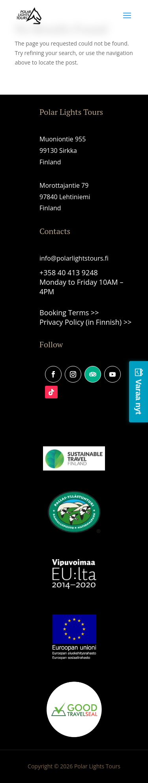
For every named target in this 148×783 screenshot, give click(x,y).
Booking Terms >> (69, 312)
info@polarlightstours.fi (74, 258)
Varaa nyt (138, 396)
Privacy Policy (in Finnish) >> (85, 322)
